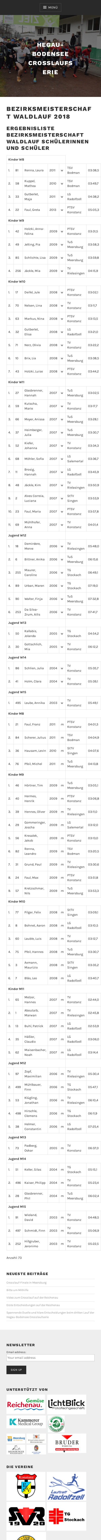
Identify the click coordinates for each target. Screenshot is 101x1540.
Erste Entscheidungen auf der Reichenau (33, 1305)
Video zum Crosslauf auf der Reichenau (32, 1297)
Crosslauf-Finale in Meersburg (26, 1282)
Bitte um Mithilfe (17, 1290)
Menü (53, 7)
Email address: (16, 1352)
